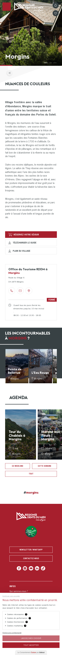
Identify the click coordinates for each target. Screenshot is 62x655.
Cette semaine (44, 466)
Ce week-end (17, 466)
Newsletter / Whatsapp (31, 549)
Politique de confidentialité (11, 633)
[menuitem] (31, 591)
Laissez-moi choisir (31, 638)
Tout (31, 474)
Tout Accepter (31, 645)
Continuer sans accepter (11, 596)
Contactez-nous (31, 558)
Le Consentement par (31, 652)
